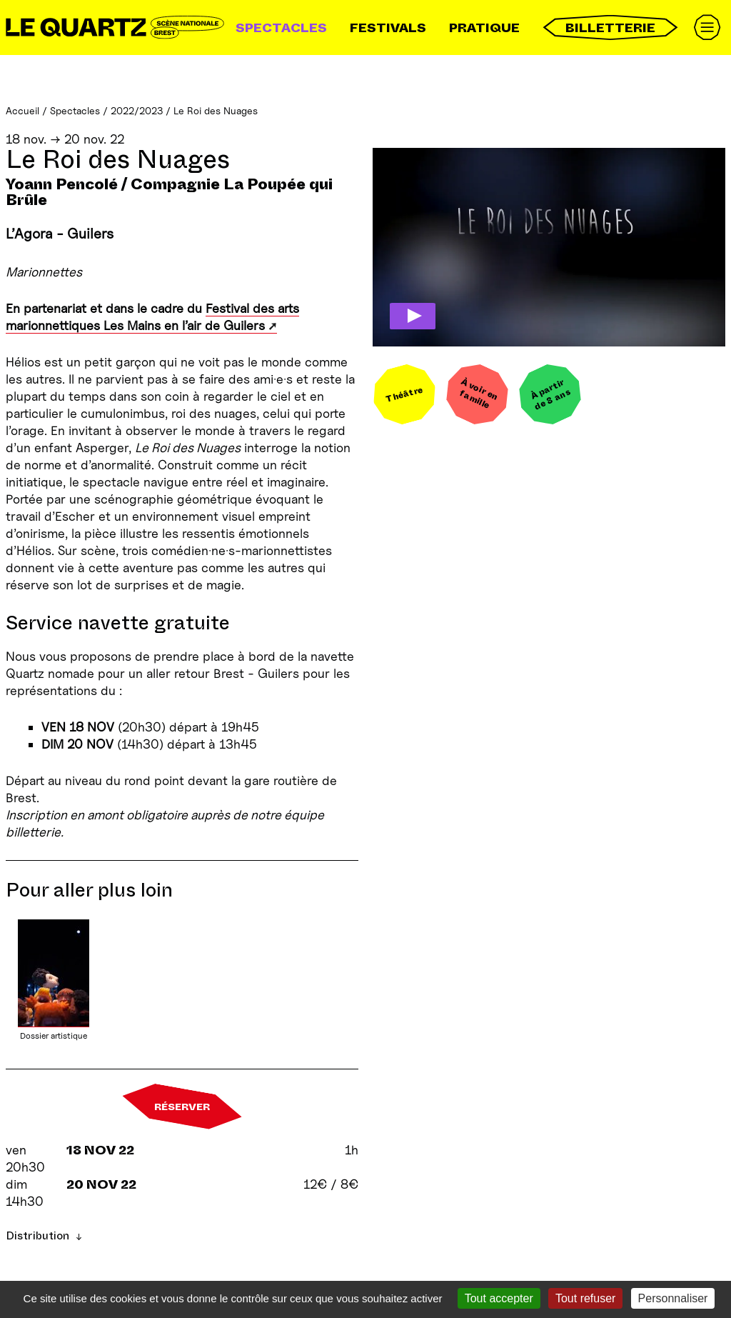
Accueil (22, 110)
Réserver (182, 1106)
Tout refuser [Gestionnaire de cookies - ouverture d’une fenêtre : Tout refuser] (585, 1298)
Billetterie (610, 27)
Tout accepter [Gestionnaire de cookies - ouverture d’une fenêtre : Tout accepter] (499, 1298)
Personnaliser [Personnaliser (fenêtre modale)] (673, 1298)
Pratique (484, 27)
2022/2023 (137, 110)
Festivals (388, 27)
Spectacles (281, 27)
